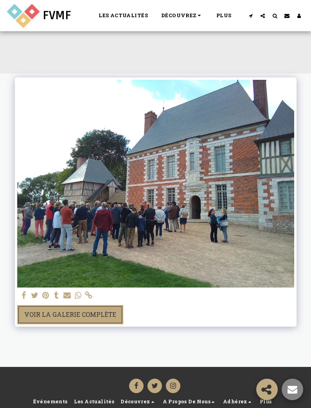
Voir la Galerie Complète (70, 314)
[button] (182, 15)
